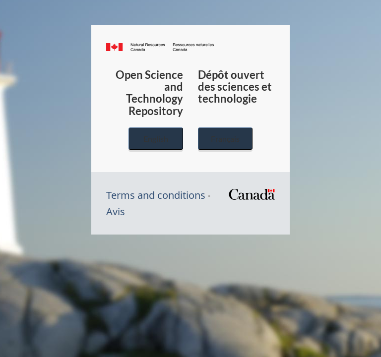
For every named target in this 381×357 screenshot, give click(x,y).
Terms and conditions (155, 195)
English (155, 138)
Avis (115, 211)
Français (225, 138)
